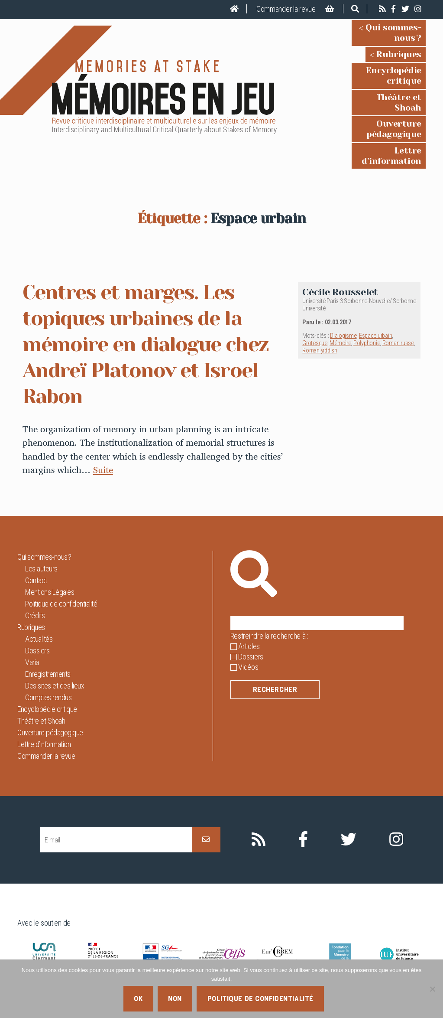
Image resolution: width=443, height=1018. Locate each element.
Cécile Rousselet (340, 240)
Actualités (38, 587)
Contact (36, 528)
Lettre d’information (377, 109)
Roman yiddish (319, 299)
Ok (138, 998)
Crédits (35, 563)
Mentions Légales (49, 540)
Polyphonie (366, 291)
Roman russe (398, 291)
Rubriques (398, 44)
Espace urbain (375, 284)
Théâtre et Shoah (384, 77)
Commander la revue (286, 8)
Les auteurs (41, 517)
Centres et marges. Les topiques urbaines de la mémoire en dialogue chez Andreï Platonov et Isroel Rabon (149, 292)
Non (175, 998)
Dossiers (37, 599)
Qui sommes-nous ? (379, 28)
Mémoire (340, 291)
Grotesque (314, 291)
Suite (103, 418)
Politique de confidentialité (61, 552)
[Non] (432, 989)
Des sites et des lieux (54, 634)
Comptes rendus (48, 645)
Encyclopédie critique (375, 60)
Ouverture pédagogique (370, 93)
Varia (32, 610)
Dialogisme (343, 284)
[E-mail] (116, 788)
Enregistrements (48, 622)
